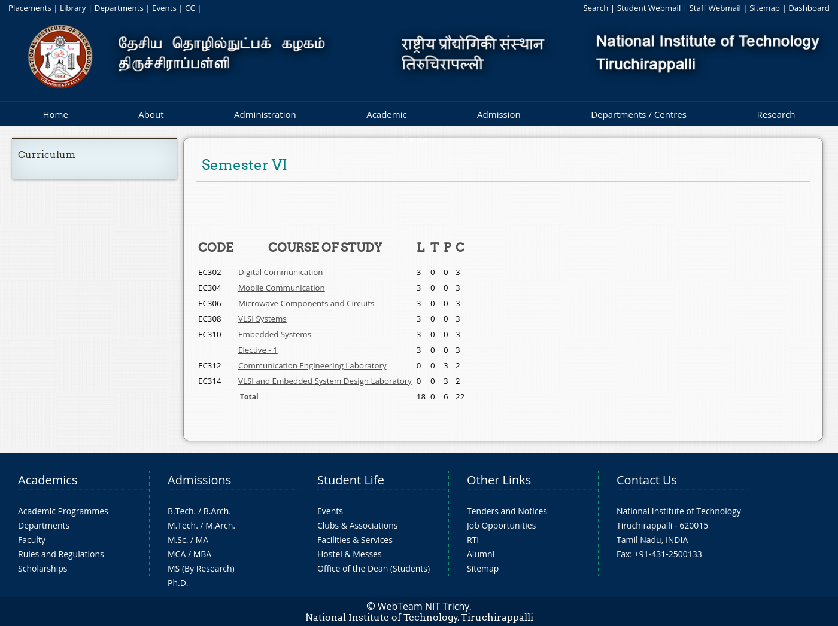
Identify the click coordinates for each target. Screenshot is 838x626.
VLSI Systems (262, 318)
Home (55, 114)
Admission (499, 114)
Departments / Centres (639, 114)
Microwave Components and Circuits (306, 303)
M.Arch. (220, 525)
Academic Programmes (63, 511)
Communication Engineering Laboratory (312, 365)
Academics (47, 480)
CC (190, 7)
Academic (386, 114)
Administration (265, 114)
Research (776, 114)
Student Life (350, 480)
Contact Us (647, 480)
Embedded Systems (274, 334)
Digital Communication (280, 272)
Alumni (480, 554)
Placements (29, 7)
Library (73, 7)
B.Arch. (217, 511)
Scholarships (42, 568)
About (150, 114)
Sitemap (764, 7)
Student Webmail (649, 7)
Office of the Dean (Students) (373, 568)
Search (595, 7)
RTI (473, 539)
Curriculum (46, 154)
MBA (202, 554)
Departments (119, 7)
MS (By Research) (201, 568)
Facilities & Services (355, 539)
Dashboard (809, 7)
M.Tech (182, 525)
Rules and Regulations (61, 554)
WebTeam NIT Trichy (424, 606)
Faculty (31, 539)
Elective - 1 (258, 349)
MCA (177, 554)
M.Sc (177, 539)
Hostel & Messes (349, 554)
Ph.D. (178, 582)
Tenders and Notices (507, 511)
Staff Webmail (715, 7)
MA (202, 539)
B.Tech (181, 511)
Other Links (499, 480)
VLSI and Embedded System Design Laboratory (325, 380)
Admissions (199, 480)
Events (164, 7)
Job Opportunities (501, 525)
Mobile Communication (281, 287)
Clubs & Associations (357, 525)
